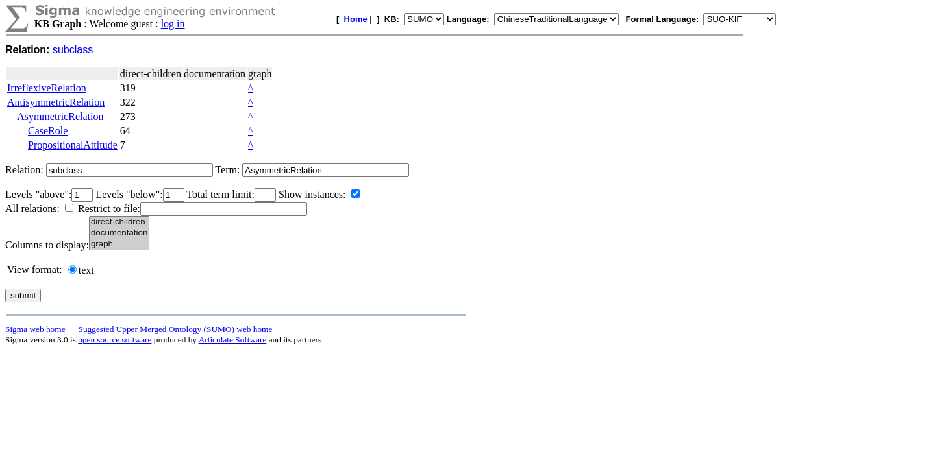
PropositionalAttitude (73, 144)
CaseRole (48, 130)
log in (173, 23)
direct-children (119, 222)
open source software (114, 339)
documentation (119, 233)
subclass (73, 49)
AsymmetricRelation (60, 116)
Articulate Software (233, 339)
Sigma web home (35, 329)
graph (119, 244)
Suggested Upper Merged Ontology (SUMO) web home (176, 329)
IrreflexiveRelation (46, 87)
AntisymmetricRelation (56, 102)
